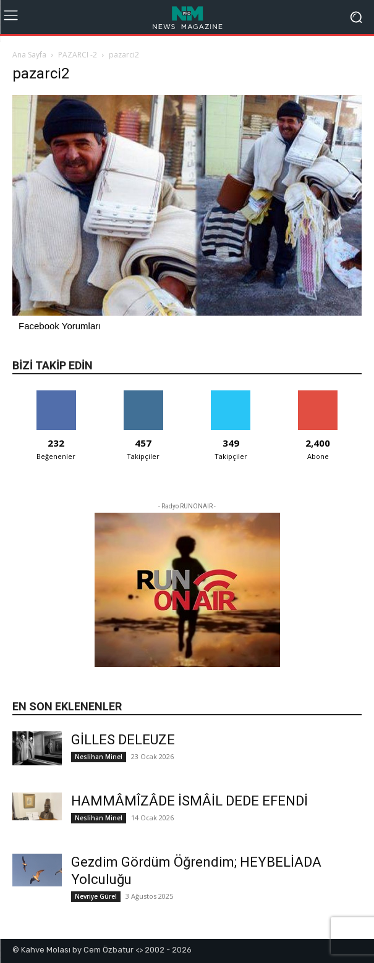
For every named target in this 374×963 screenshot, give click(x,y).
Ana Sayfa (29, 54)
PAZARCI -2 (77, 54)
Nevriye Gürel (96, 896)
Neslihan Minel (98, 756)
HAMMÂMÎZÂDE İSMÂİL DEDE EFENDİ (189, 801)
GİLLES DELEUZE (123, 739)
